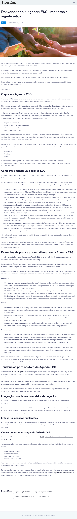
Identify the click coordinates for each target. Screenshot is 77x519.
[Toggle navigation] (73, 2)
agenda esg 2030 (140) (22, 492)
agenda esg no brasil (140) (43, 492)
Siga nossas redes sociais (63, 472)
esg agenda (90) (44, 496)
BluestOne (9, 2)
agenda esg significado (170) (24, 496)
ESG (3, 23)
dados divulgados (18, 371)
